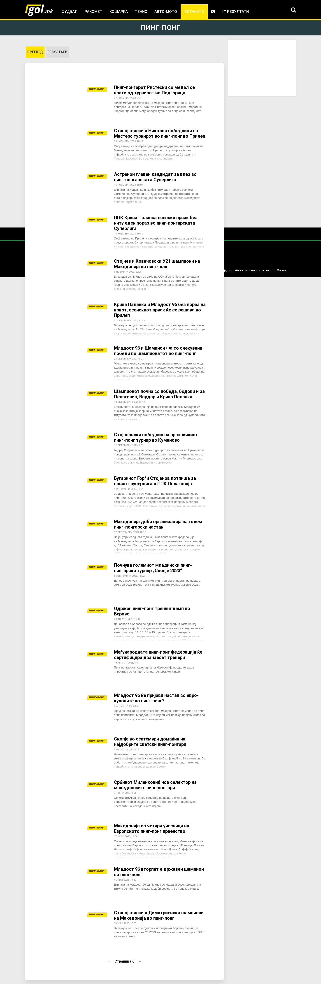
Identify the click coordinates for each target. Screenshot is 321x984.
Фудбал (69, 11)
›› (140, 961)
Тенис (141, 11)
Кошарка (118, 11)
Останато (194, 11)
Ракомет (93, 11)
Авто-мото (165, 11)
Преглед (35, 52)
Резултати (236, 11)
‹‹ (109, 961)
